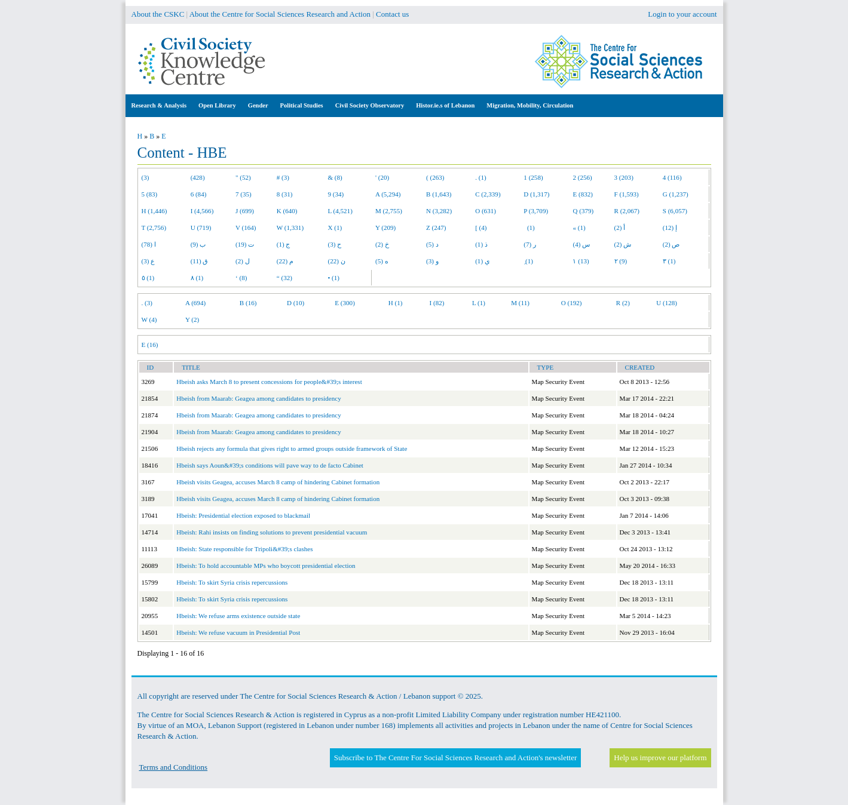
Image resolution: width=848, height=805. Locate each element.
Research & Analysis (159, 105)
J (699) (244, 210)
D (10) (295, 302)
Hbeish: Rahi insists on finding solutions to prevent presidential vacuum (271, 532)
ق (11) (200, 261)
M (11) (520, 302)
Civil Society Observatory (369, 105)
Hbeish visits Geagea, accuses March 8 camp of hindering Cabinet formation (277, 482)
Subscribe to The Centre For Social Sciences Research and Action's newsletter (455, 757)
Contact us (392, 14)
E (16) (150, 344)
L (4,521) (339, 210)
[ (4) (480, 227)
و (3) (432, 261)
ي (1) (482, 261)
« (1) (579, 227)
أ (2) (620, 227)
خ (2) (382, 244)
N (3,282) (439, 210)
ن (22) (336, 261)
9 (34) (335, 194)
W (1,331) (290, 227)
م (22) (285, 261)
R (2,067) (626, 210)
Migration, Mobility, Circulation (529, 105)
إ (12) (670, 227)
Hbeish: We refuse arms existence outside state (238, 615)
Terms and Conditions (173, 767)
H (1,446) (154, 210)
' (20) (382, 177)
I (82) (437, 302)
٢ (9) (620, 261)
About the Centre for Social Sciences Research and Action (280, 14)
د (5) (432, 244)
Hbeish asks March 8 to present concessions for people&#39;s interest (269, 381)
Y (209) (385, 227)
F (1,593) (626, 194)
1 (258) (533, 177)
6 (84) (199, 194)
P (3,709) (536, 210)
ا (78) (149, 244)
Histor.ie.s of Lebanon (445, 105)
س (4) (581, 244)
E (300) (345, 302)
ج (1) (283, 244)
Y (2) (192, 319)
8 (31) (285, 194)
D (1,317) (536, 194)
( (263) (435, 177)
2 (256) (582, 177)
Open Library (217, 105)
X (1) (334, 227)
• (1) (333, 277)
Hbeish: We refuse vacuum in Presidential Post (238, 632)
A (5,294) (387, 194)
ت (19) (244, 244)
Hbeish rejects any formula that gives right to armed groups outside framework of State (291, 448)
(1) (529, 227)
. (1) (480, 177)
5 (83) (150, 194)
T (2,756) (154, 227)
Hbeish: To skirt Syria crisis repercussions (231, 582)
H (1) (395, 302)
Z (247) (436, 227)
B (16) (248, 302)
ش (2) (623, 244)
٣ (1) (669, 261)
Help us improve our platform (660, 757)
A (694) (195, 302)
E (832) (583, 194)
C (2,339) (487, 194)
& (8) (334, 177)
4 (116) (672, 177)
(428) (198, 177)
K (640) (287, 210)
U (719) (201, 227)
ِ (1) (528, 261)
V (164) (245, 227)
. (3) (147, 302)
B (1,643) (438, 194)
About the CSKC (158, 14)
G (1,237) (675, 194)
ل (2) (242, 261)
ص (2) (671, 244)
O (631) (485, 210)
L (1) (478, 302)
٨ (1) (197, 277)
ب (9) (198, 244)
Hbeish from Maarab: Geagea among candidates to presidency (258, 398)
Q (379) (583, 210)
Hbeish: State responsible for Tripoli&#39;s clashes (244, 548)
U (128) (666, 302)
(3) (145, 177)
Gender (258, 105)
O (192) (571, 302)
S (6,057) (675, 210)
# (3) (283, 177)
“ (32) (284, 277)
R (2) (623, 302)
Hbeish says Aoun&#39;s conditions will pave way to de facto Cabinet (269, 465)
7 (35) (243, 194)
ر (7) (530, 244)
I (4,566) (202, 210)
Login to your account (682, 14)
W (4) (149, 319)
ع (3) (148, 261)
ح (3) (334, 244)
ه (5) (381, 261)
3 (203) (623, 177)
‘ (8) (241, 277)
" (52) (243, 177)
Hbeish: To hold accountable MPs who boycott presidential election (266, 565)
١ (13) (581, 261)
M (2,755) (388, 210)
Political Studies (301, 105)
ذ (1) (481, 244)
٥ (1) (148, 277)
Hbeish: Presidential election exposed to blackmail (243, 515)
